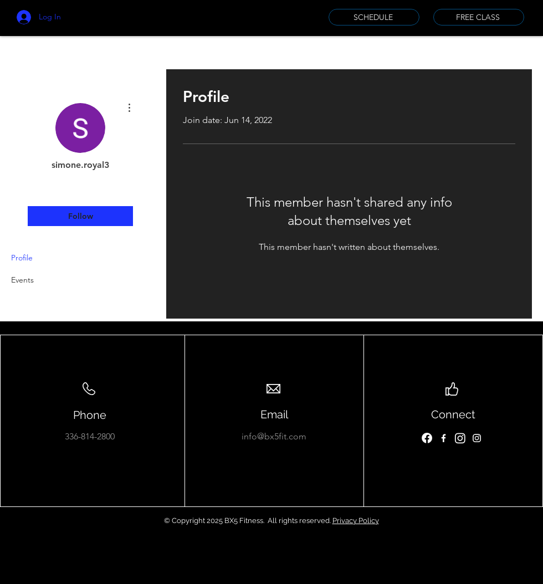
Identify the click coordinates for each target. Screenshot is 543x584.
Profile (22, 258)
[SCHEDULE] (374, 17)
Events (22, 280)
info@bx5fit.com (274, 436)
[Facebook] (427, 438)
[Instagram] (460, 438)
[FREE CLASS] (478, 17)
